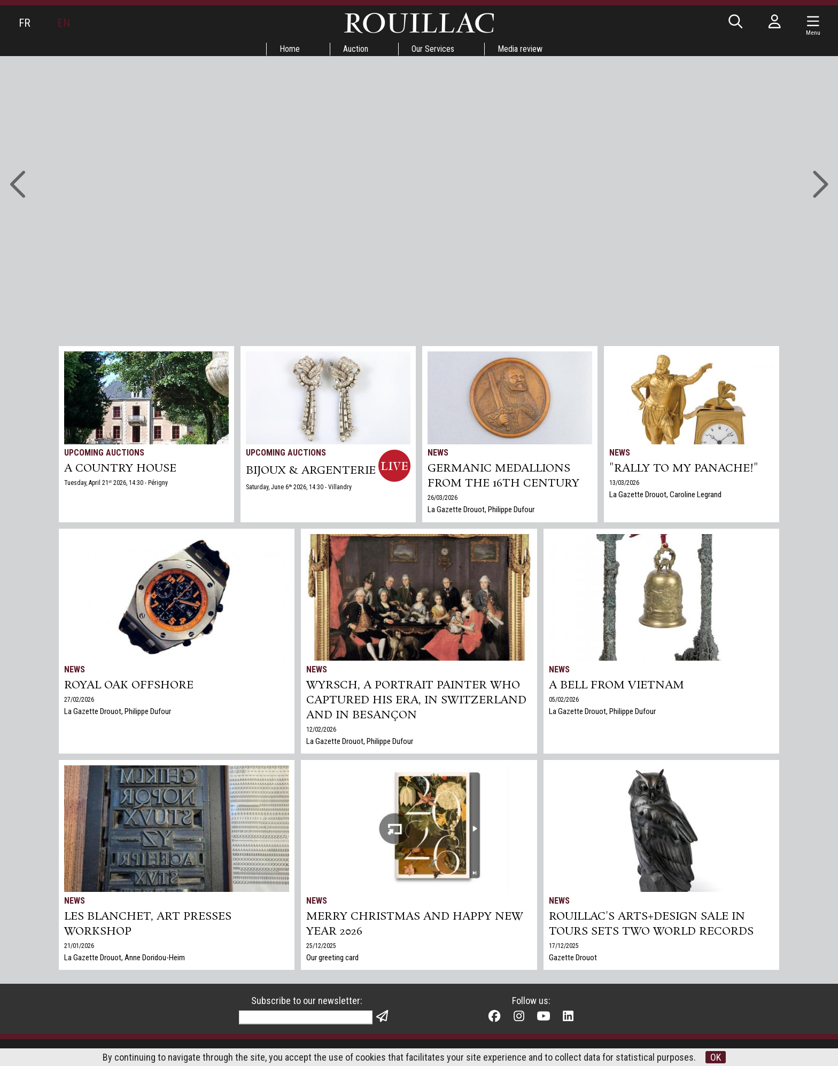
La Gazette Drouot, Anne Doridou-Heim (124, 957)
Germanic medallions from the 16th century (503, 476)
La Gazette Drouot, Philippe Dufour (481, 509)
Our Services (433, 49)
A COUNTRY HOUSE (120, 468)
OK (715, 1057)
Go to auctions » (412, 137)
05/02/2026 (564, 699)
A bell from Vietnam (616, 685)
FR (24, 23)
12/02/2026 (321, 729)
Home (290, 49)
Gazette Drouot (573, 957)
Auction (355, 49)
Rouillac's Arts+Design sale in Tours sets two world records (651, 924)
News (438, 453)
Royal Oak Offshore (128, 685)
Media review (520, 49)
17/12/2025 (564, 946)
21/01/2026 (79, 946)
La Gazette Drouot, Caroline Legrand (665, 494)
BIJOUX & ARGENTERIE (311, 470)
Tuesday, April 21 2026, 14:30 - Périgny (116, 483)
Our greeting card (332, 957)
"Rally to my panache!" (683, 468)
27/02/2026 (79, 699)
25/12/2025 (321, 946)
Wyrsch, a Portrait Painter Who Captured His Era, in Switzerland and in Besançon (416, 700)
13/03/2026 (624, 483)
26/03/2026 (442, 497)
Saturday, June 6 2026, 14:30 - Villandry (299, 487)
